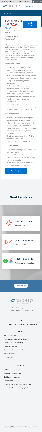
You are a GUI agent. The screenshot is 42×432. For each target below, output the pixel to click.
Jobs (3, 13)
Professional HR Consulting (13, 343)
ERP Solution (9, 380)
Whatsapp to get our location (27, 261)
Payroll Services (9, 353)
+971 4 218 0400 (24, 1)
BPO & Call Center (10, 335)
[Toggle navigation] (40, 6)
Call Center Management (13, 377)
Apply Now (30, 24)
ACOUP (8, 28)
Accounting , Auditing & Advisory (15, 339)
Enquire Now (29, 6)
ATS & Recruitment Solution (13, 373)
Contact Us (33, 325)
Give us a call (27, 223)
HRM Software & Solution (13, 370)
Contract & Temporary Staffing (14, 350)
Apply (9, 13)
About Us (20, 325)
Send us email (27, 242)
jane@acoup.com (9, 1)
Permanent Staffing (10, 346)
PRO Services (8, 357)
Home (10, 325)
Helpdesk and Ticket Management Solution (18, 384)
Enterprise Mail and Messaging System (17, 388)
